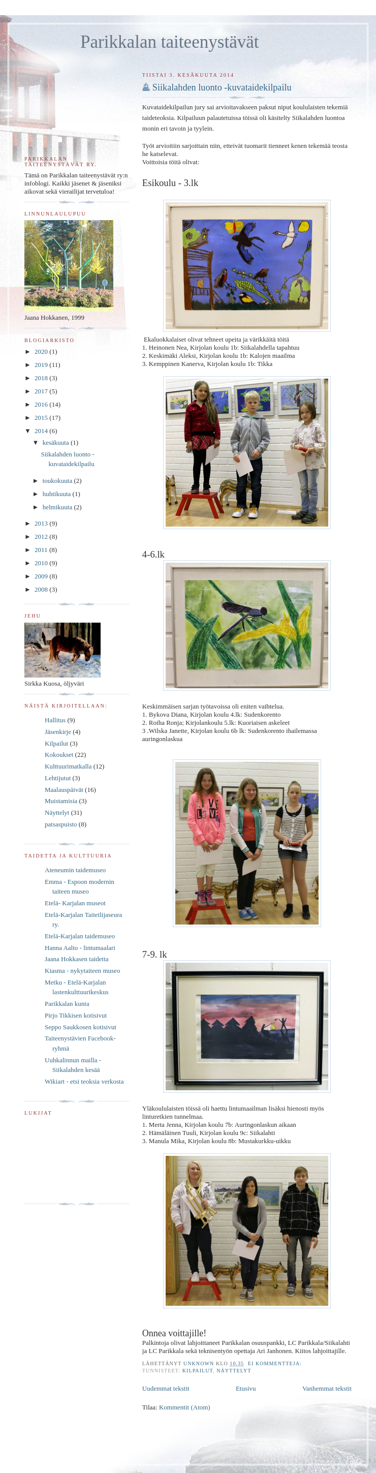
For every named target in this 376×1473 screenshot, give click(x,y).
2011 (42, 550)
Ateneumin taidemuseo (75, 870)
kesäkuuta (57, 442)
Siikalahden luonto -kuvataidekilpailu (222, 87)
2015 (42, 417)
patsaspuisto (61, 824)
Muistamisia (61, 801)
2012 (42, 536)
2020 (42, 351)
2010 (42, 563)
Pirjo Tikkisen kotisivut (76, 1015)
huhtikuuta (58, 494)
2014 (42, 431)
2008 (42, 589)
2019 (42, 365)
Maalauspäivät (64, 789)
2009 (42, 576)
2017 (42, 391)
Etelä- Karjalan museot (75, 903)
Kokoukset (59, 754)
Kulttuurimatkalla (68, 766)
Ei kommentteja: (276, 1363)
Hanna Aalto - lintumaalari (80, 948)
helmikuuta (58, 507)
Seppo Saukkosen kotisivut (80, 1027)
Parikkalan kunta (67, 1003)
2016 (42, 404)
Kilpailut (197, 1370)
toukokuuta (58, 480)
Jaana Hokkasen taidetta (77, 959)
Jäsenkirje (58, 731)
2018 (42, 378)
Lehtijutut (58, 778)
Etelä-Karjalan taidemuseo (80, 936)
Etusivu (246, 1388)
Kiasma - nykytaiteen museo (82, 970)
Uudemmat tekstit (166, 1388)
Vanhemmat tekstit (327, 1388)
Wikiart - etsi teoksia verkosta (84, 1081)
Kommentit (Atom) (184, 1407)
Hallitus (55, 720)
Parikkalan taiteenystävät (169, 42)
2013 (42, 523)
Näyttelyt (233, 1370)
